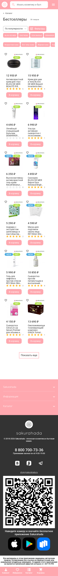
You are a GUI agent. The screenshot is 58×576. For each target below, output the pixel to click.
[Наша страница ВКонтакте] (17, 463)
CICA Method (37, 36)
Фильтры (37, 28)
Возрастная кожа (11, 45)
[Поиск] (13, 4)
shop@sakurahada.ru (29, 472)
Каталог (8, 13)
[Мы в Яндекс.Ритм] (29, 463)
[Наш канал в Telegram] (41, 463)
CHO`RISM (24, 36)
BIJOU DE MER (10, 36)
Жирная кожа (43, 45)
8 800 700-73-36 (29, 450)
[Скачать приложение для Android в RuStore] (29, 526)
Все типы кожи (28, 45)
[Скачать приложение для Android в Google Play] (29, 549)
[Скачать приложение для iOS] (14, 549)
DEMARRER (49, 36)
